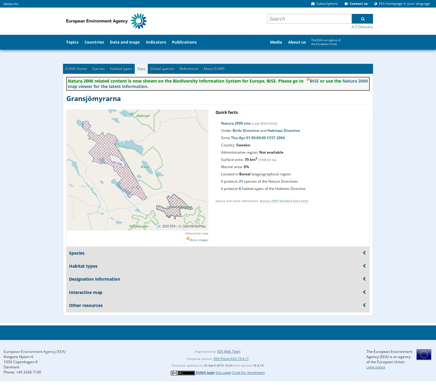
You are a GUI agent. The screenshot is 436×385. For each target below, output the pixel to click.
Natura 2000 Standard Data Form (284, 201)
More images (199, 240)
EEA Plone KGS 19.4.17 (231, 358)
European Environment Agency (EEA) (35, 351)
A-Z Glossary (362, 26)
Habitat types (121, 68)
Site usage (223, 372)
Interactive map (196, 233)
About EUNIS (214, 68)
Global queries (162, 68)
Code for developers (248, 372)
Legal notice (375, 367)
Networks (10, 4)
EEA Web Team (228, 351)
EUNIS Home (76, 68)
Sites (141, 68)
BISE (314, 81)
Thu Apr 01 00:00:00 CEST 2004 (258, 137)
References (189, 68)
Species (98, 68)
